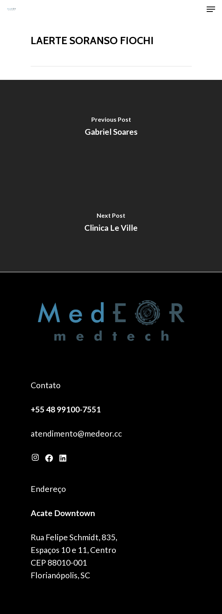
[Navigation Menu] (211, 9)
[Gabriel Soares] (111, 128)
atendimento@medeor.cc (76, 433)
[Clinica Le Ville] (111, 224)
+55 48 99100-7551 (66, 409)
